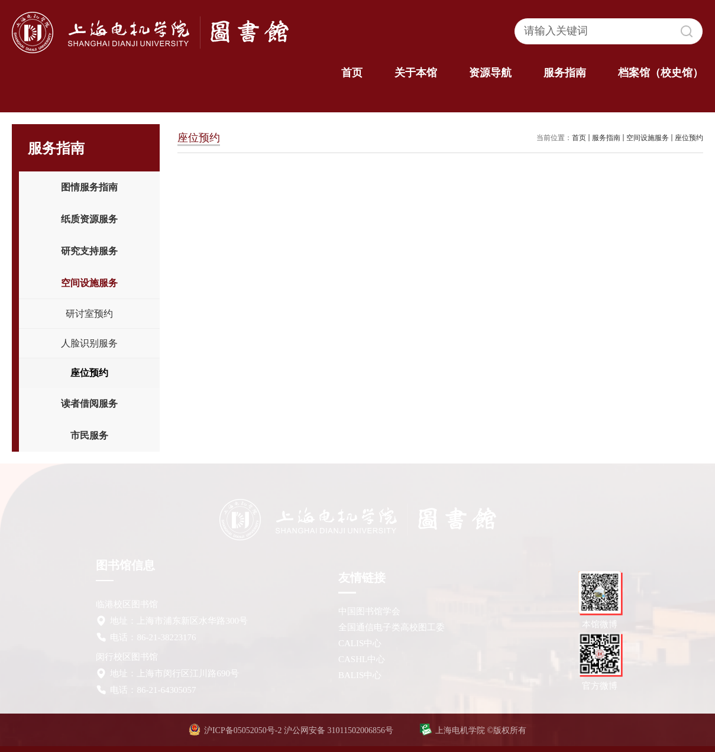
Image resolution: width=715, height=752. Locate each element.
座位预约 (689, 138)
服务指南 (564, 72)
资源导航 (490, 72)
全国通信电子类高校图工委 (391, 627)
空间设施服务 (647, 138)
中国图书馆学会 (369, 611)
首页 (352, 72)
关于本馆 (415, 72)
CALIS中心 (359, 643)
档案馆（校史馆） (660, 72)
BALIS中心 (359, 675)
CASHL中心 (361, 659)
